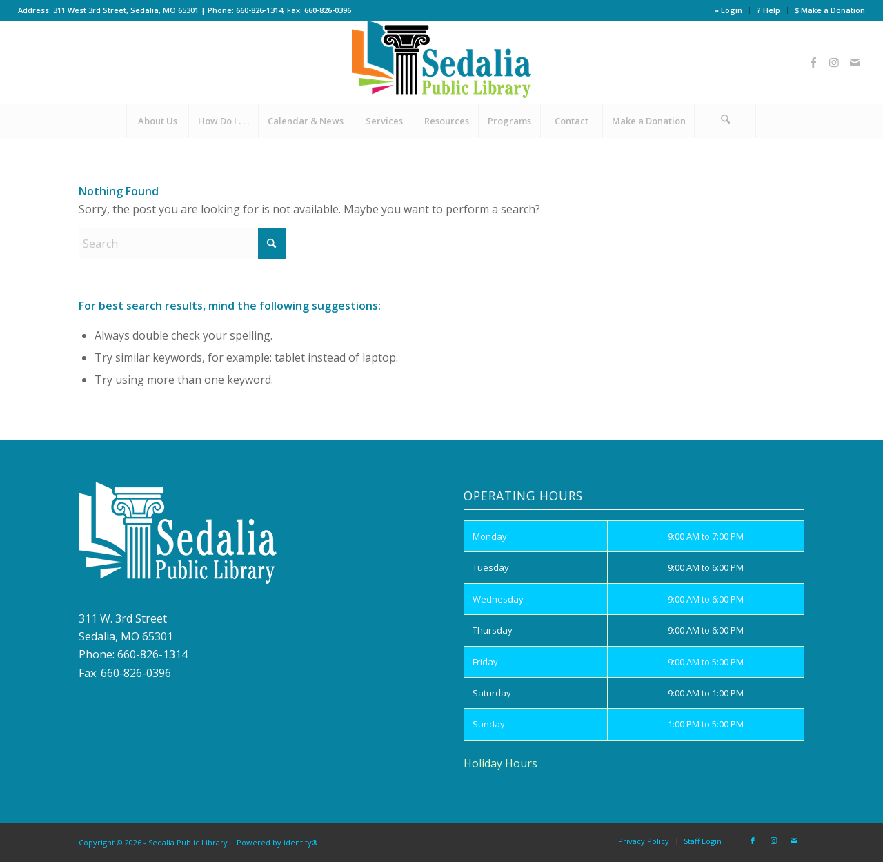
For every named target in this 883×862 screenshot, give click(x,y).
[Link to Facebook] (813, 62)
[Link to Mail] (854, 62)
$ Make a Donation (830, 10)
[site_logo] (441, 62)
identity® (301, 842)
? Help (768, 10)
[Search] (725, 121)
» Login (728, 10)
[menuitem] (729, 10)
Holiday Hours (500, 763)
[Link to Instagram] (834, 62)
